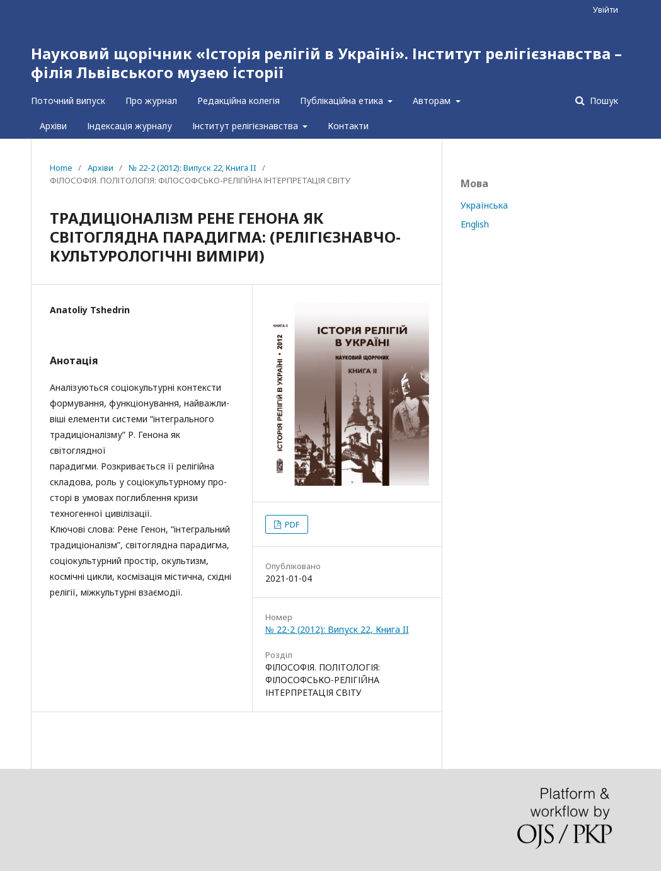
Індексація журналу (129, 126)
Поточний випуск (68, 101)
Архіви (53, 126)
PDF (291, 524)
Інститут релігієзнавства (246, 126)
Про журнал (151, 101)
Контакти (348, 126)
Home (61, 167)
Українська (484, 205)
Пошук (602, 101)
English (475, 224)
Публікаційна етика (343, 101)
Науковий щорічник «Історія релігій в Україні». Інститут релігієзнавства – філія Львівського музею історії (326, 63)
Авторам (433, 101)
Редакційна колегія (238, 101)
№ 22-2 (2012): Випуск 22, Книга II (192, 167)
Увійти (605, 9)
